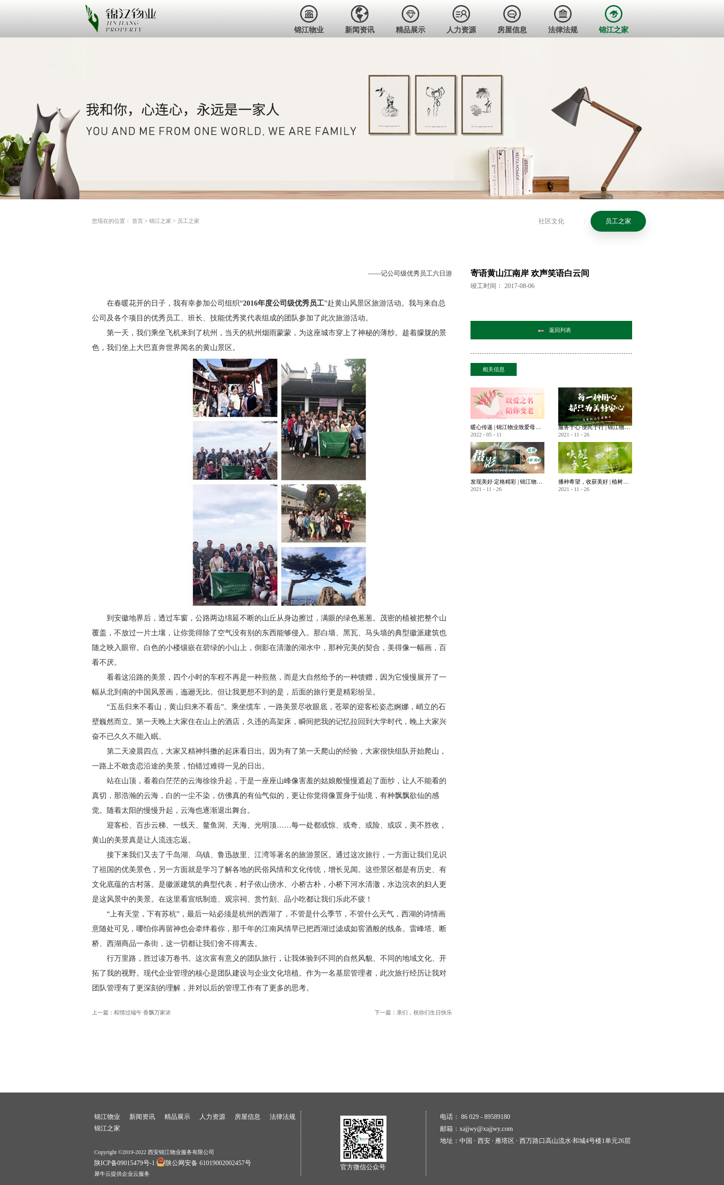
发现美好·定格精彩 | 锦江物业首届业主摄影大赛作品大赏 (507, 482)
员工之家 (188, 221)
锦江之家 (160, 221)
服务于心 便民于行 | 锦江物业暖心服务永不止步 (595, 427)
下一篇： (413, 1012)
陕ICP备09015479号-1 (124, 1163)
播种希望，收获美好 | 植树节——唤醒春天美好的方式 (595, 482)
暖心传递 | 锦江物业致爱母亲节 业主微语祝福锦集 (507, 427)
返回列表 (560, 330)
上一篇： (131, 1012)
